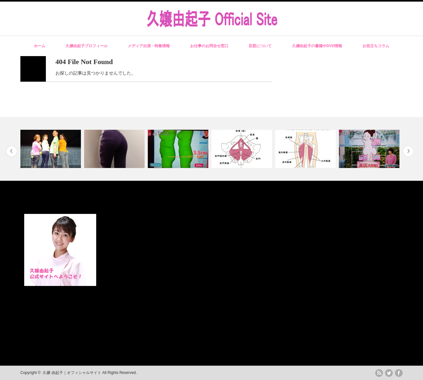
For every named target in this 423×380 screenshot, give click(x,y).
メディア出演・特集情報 (149, 46)
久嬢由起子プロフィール (87, 46)
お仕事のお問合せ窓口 (209, 46)
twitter (389, 373)
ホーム (39, 46)
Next (408, 151)
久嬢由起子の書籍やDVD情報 (317, 46)
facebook (399, 373)
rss (379, 373)
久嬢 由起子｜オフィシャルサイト (72, 372)
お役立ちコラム (375, 46)
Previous (11, 151)
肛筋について (260, 46)
